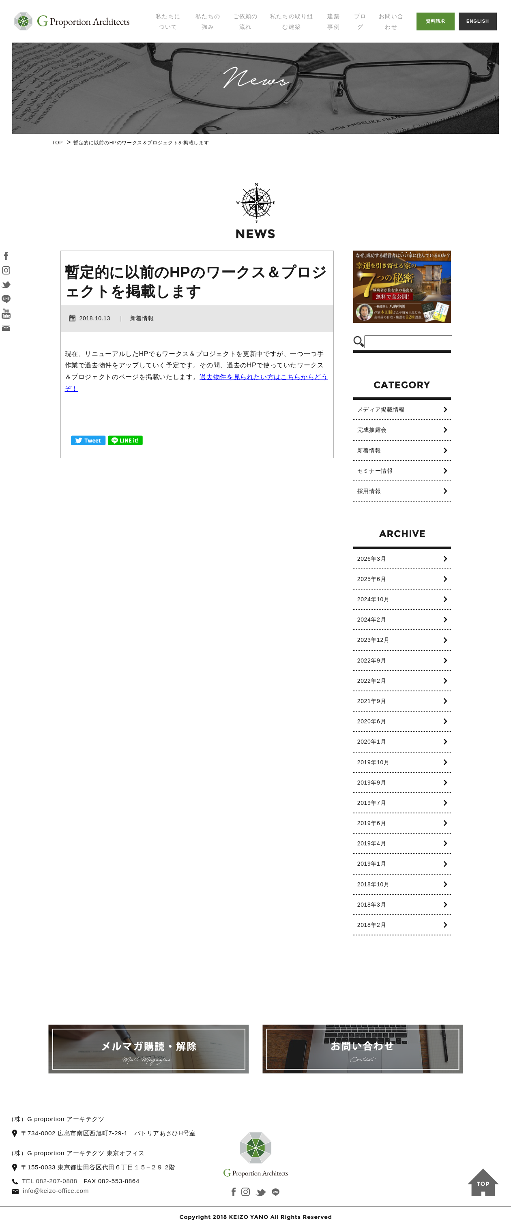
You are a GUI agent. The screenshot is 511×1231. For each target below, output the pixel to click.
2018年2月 (371, 925)
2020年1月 (371, 741)
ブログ (360, 21)
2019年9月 (371, 782)
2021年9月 (371, 701)
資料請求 (435, 21)
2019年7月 (371, 803)
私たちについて (168, 21)
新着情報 (369, 450)
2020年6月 (371, 721)
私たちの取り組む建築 (291, 21)
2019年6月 (371, 823)
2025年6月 (371, 579)
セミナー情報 (375, 471)
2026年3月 (371, 558)
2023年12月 (373, 640)
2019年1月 (371, 863)
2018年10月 (373, 884)
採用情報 (369, 491)
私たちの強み (207, 21)
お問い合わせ (391, 21)
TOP (57, 143)
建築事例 (333, 21)
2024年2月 (371, 619)
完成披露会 (372, 430)
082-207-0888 (56, 1180)
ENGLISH (477, 21)
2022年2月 (371, 681)
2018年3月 (371, 904)
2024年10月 (373, 599)
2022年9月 (371, 660)
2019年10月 (373, 762)
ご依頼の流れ (245, 21)
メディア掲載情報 (381, 409)
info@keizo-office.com (56, 1190)
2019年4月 (371, 843)
